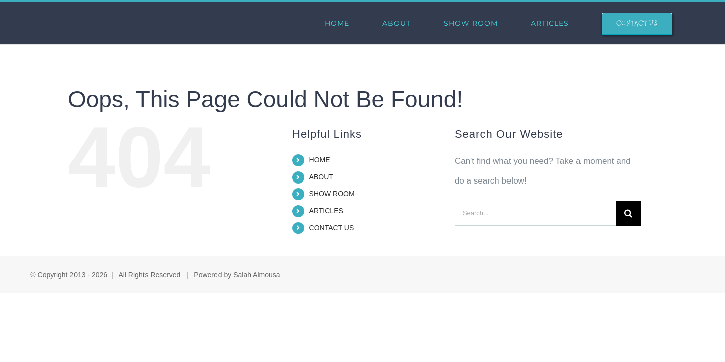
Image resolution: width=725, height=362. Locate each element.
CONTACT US (331, 228)
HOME (319, 160)
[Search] (628, 213)
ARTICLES (326, 211)
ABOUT (321, 177)
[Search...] (535, 213)
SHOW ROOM (332, 194)
